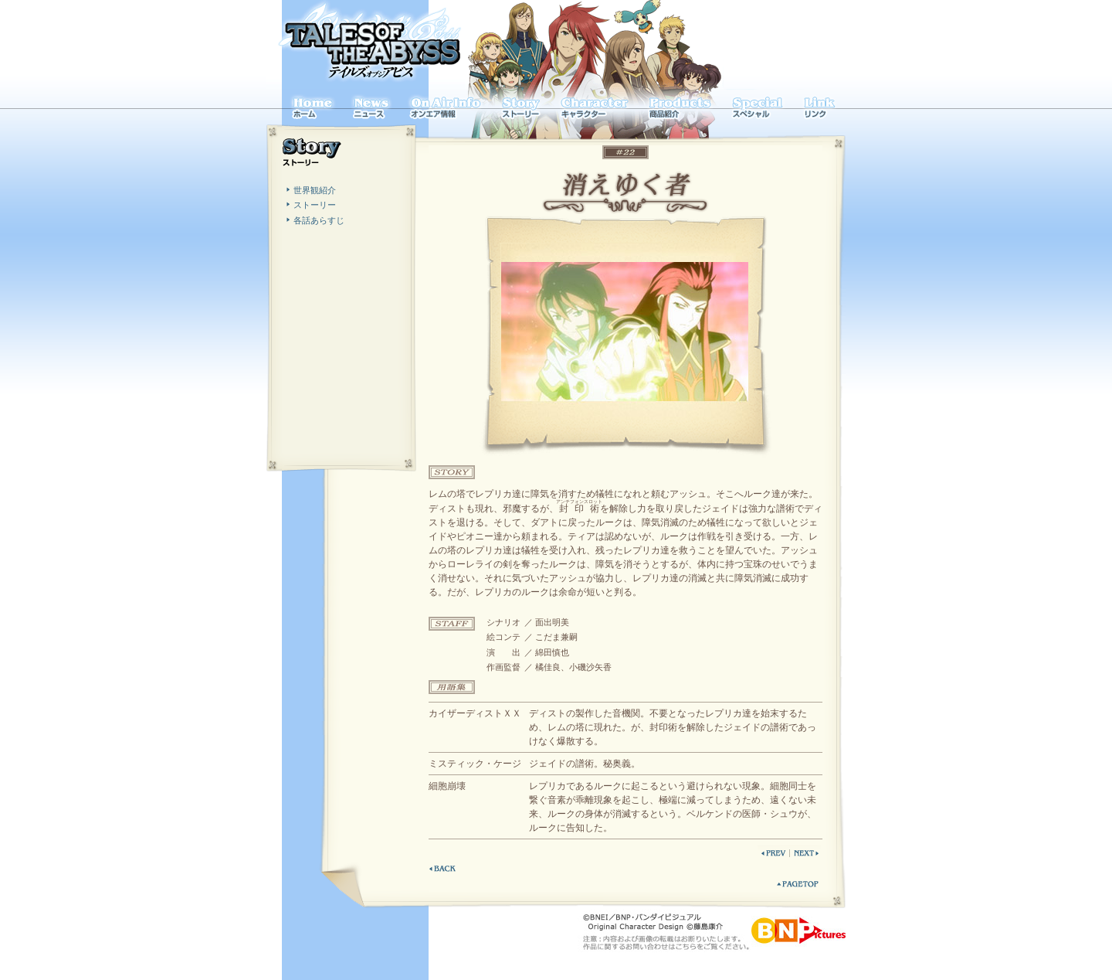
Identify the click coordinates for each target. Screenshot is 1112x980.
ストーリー (314, 204)
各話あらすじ (318, 220)
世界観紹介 (314, 190)
